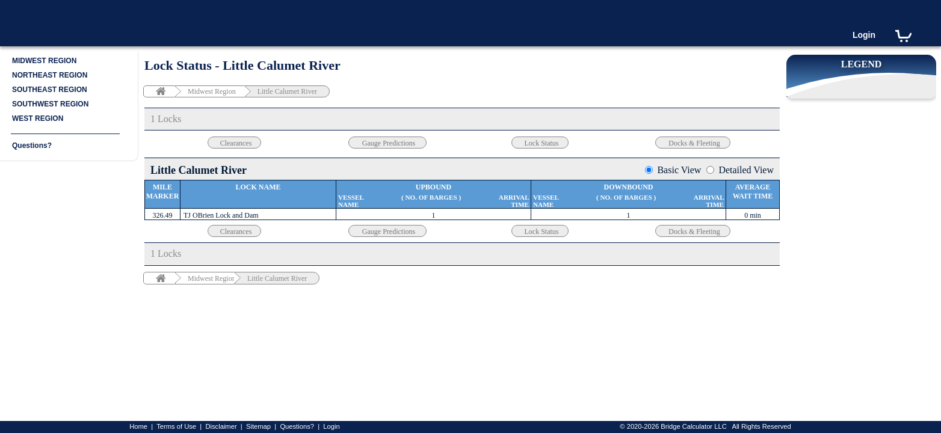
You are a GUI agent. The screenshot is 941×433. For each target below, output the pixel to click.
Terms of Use (176, 426)
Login (864, 35)
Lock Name (258, 187)
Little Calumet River (287, 91)
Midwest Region (212, 91)
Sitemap (258, 426)
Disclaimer (220, 426)
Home (138, 426)
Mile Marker (162, 191)
